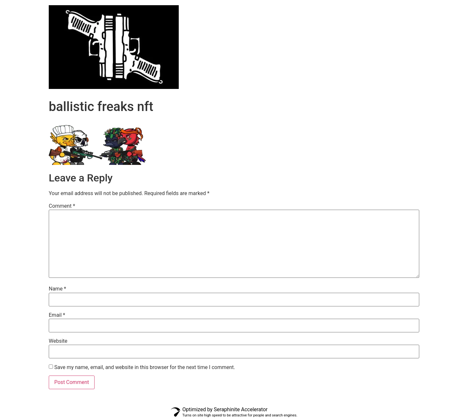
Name (57, 288)
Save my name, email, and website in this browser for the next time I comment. (144, 367)
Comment (62, 206)
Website (58, 341)
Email (57, 315)
